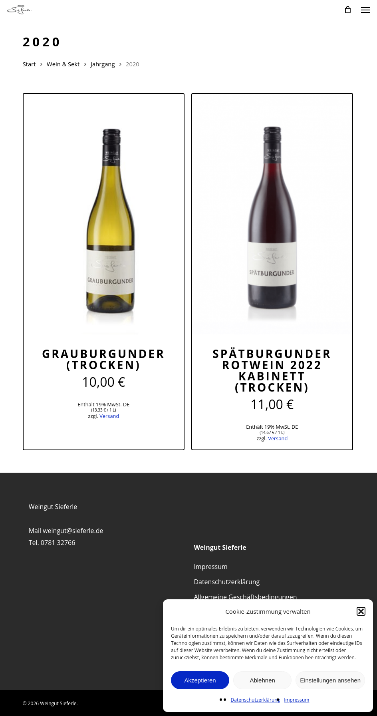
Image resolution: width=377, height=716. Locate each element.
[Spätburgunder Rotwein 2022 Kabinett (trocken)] (272, 214)
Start (29, 64)
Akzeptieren (200, 680)
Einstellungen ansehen (330, 680)
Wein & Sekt (63, 64)
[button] (361, 611)
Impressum (296, 699)
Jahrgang (103, 64)
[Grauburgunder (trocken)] (104, 214)
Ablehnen (262, 680)
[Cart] (347, 9)
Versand (109, 416)
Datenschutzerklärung (255, 699)
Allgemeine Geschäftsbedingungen (245, 597)
